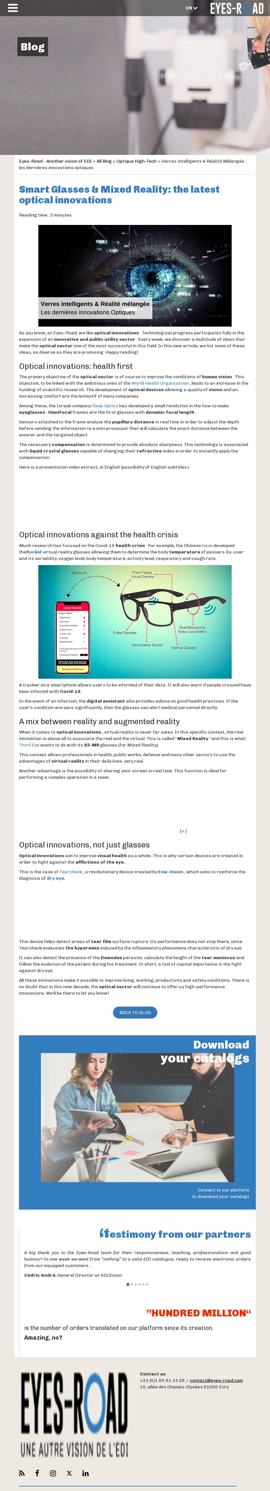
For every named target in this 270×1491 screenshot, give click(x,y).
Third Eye (29, 745)
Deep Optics (105, 406)
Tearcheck (70, 872)
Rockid (34, 552)
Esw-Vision (170, 872)
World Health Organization (160, 383)
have (207, 545)
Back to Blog (135, 1012)
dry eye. (56, 878)
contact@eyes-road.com (216, 1380)
